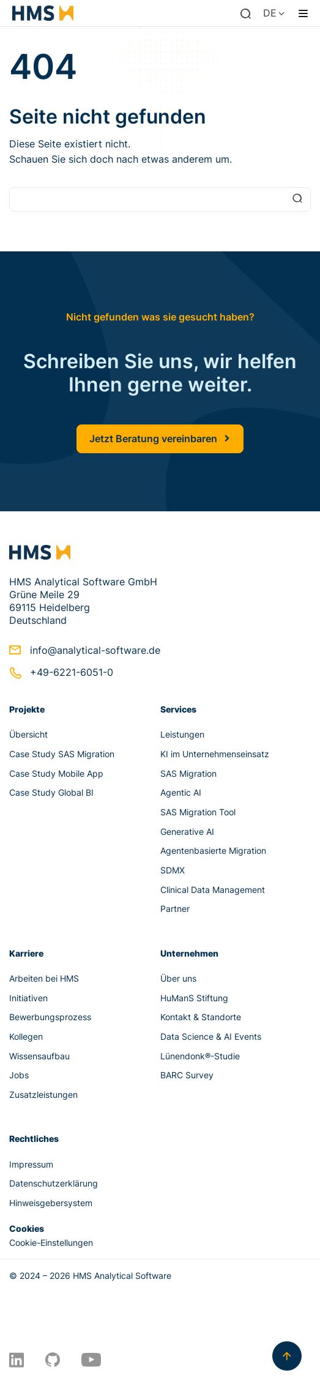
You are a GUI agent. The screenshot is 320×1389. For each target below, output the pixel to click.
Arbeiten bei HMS (44, 978)
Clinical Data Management (212, 889)
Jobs (19, 1075)
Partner (175, 908)
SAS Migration (188, 773)
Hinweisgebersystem (50, 1203)
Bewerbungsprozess (50, 1017)
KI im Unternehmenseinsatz (214, 754)
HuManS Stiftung (194, 998)
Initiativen (28, 998)
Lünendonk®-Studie (200, 1056)
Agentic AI (180, 792)
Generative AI (187, 831)
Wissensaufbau (39, 1056)
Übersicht (28, 734)
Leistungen (182, 734)
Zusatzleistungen (43, 1094)
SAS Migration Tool (198, 812)
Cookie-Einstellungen (51, 1242)
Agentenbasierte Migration (213, 850)
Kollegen (26, 1036)
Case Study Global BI (51, 792)
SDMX (172, 870)
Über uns (178, 978)
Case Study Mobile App (56, 773)
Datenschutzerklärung (53, 1183)
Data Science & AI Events (210, 1036)
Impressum (31, 1164)
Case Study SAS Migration (61, 754)
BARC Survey (187, 1075)
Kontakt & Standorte (200, 1017)
